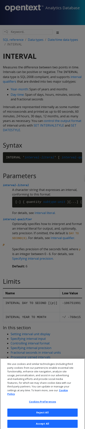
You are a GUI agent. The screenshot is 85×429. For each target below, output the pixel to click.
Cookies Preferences (42, 404)
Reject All (42, 415)
